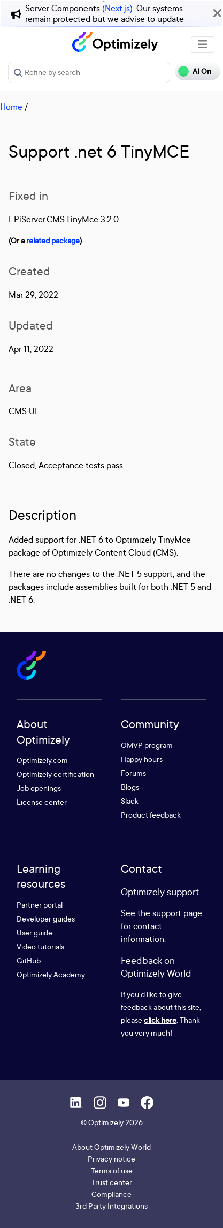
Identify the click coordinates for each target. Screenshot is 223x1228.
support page (177, 913)
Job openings (39, 788)
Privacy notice (111, 1159)
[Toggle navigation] (202, 44)
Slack (130, 801)
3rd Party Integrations (111, 1206)
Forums (133, 773)
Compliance (111, 1194)
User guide (34, 932)
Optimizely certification (55, 774)
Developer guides (46, 918)
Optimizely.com (42, 760)
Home (11, 107)
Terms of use (112, 1170)
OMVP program (147, 745)
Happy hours (142, 759)
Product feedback (151, 815)
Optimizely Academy (51, 974)
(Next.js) (117, 8)
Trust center (111, 1182)
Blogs (130, 787)
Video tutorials (40, 946)
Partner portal (40, 905)
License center (42, 802)
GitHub (29, 960)
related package (53, 240)
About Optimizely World (111, 1147)
